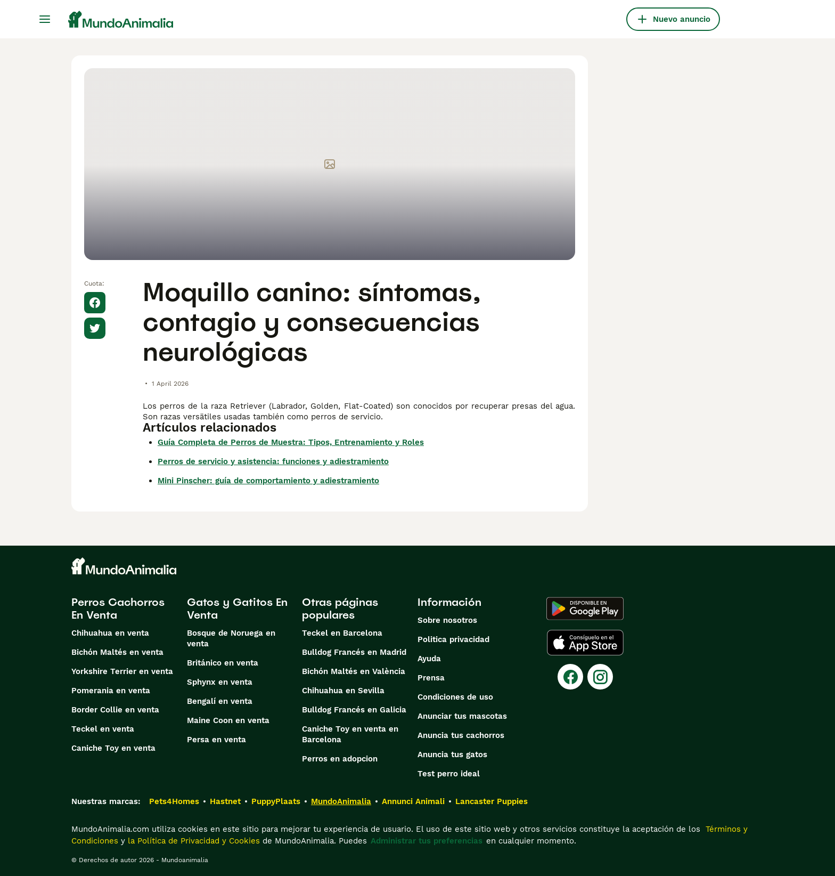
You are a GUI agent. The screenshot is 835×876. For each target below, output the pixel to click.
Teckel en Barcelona (342, 633)
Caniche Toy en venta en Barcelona (350, 734)
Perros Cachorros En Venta (118, 608)
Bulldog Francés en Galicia (354, 710)
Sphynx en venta (219, 682)
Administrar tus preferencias (426, 841)
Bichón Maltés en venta (117, 652)
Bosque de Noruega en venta (231, 638)
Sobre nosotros (447, 620)
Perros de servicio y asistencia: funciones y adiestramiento (273, 461)
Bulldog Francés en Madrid (354, 652)
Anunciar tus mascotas (462, 716)
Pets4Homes (174, 801)
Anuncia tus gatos (452, 754)
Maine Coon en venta (228, 720)
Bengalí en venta (219, 701)
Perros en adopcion (340, 759)
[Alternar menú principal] (44, 19)
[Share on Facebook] (94, 302)
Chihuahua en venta (110, 633)
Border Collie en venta (115, 710)
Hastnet (225, 801)
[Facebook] (570, 677)
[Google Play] (585, 608)
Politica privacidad (453, 639)
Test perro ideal (449, 773)
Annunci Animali (413, 801)
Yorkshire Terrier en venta (122, 671)
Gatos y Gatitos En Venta (237, 608)
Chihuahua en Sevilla (343, 690)
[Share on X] (94, 328)
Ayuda (429, 658)
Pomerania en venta (110, 690)
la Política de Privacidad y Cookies (192, 841)
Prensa (431, 678)
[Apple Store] (585, 642)
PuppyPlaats (275, 801)
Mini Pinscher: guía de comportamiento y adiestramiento (268, 480)
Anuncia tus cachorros (461, 735)
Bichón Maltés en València (353, 671)
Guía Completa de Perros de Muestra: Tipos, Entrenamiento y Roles (291, 442)
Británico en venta (222, 663)
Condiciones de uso (455, 697)
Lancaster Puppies (491, 801)
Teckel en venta (102, 729)
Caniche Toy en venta (113, 748)
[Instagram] (600, 677)
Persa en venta (216, 739)
